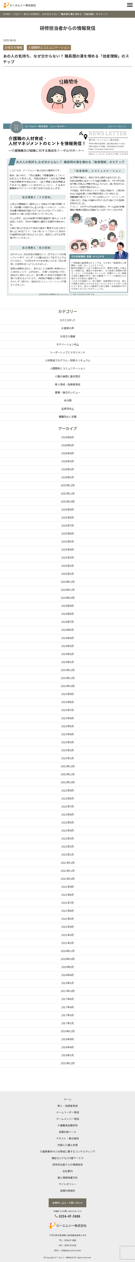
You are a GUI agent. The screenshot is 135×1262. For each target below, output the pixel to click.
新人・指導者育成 (67, 1105)
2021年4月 (67, 927)
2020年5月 (67, 967)
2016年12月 (68, 1031)
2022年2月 (67, 846)
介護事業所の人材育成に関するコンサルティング (67, 1151)
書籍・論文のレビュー (67, 392)
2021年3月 (67, 935)
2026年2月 (67, 469)
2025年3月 (67, 557)
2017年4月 (67, 1007)
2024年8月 (67, 614)
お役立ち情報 (67, 336)
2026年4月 (67, 453)
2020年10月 (68, 959)
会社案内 (68, 1171)
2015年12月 (68, 1063)
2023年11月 (68, 678)
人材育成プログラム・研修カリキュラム (67, 360)
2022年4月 (67, 830)
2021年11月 (68, 871)
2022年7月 (67, 806)
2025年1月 (67, 574)
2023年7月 (67, 710)
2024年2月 (67, 654)
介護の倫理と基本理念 (67, 376)
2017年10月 (68, 991)
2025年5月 (67, 541)
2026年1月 (67, 477)
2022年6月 (67, 814)
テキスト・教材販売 (67, 1138)
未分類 (67, 400)
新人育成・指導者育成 (67, 384)
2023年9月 (67, 694)
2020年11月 (68, 951)
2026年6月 (67, 437)
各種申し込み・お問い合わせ (67, 1202)
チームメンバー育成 (67, 1118)
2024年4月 (67, 638)
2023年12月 (68, 670)
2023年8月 (67, 702)
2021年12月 (68, 863)
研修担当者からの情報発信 (67, 1164)
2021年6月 (67, 911)
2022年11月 (68, 774)
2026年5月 (67, 445)
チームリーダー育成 (67, 1112)
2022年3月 (67, 838)
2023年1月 (67, 758)
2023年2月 (67, 750)
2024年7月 (67, 622)
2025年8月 (67, 517)
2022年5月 (67, 822)
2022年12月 (68, 766)
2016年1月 (67, 1055)
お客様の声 (67, 328)
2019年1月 (67, 983)
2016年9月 (67, 1039)
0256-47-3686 (69, 1216)
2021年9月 (67, 887)
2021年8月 (67, 895)
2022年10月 (68, 782)
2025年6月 (67, 533)
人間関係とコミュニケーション (67, 368)
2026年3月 (67, 461)
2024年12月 (68, 582)
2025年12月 (68, 485)
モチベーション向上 (67, 344)
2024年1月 (67, 662)
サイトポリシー (67, 1184)
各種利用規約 (67, 1190)
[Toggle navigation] (130, 5)
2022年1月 (67, 854)
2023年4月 (67, 734)
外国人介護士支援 (67, 1145)
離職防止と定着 (67, 416)
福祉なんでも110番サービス (68, 1158)
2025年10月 (68, 501)
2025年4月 (67, 549)
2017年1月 (67, 1023)
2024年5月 (67, 630)
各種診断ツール (67, 1132)
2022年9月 (67, 790)
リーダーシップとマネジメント (67, 352)
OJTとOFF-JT (67, 320)
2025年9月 (67, 509)
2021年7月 (67, 903)
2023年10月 (68, 686)
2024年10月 (68, 598)
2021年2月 (67, 943)
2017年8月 (67, 999)
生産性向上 (67, 408)
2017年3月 (67, 1015)
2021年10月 (68, 879)
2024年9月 (67, 606)
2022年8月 (67, 798)
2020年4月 (67, 975)
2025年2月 (67, 566)
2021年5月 (67, 919)
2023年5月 (67, 726)
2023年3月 (67, 742)
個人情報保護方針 (67, 1177)
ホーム (67, 1099)
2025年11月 (68, 493)
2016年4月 (67, 1047)
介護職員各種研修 (67, 1125)
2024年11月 (68, 590)
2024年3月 (67, 646)
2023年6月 (67, 718)
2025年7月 (67, 525)
